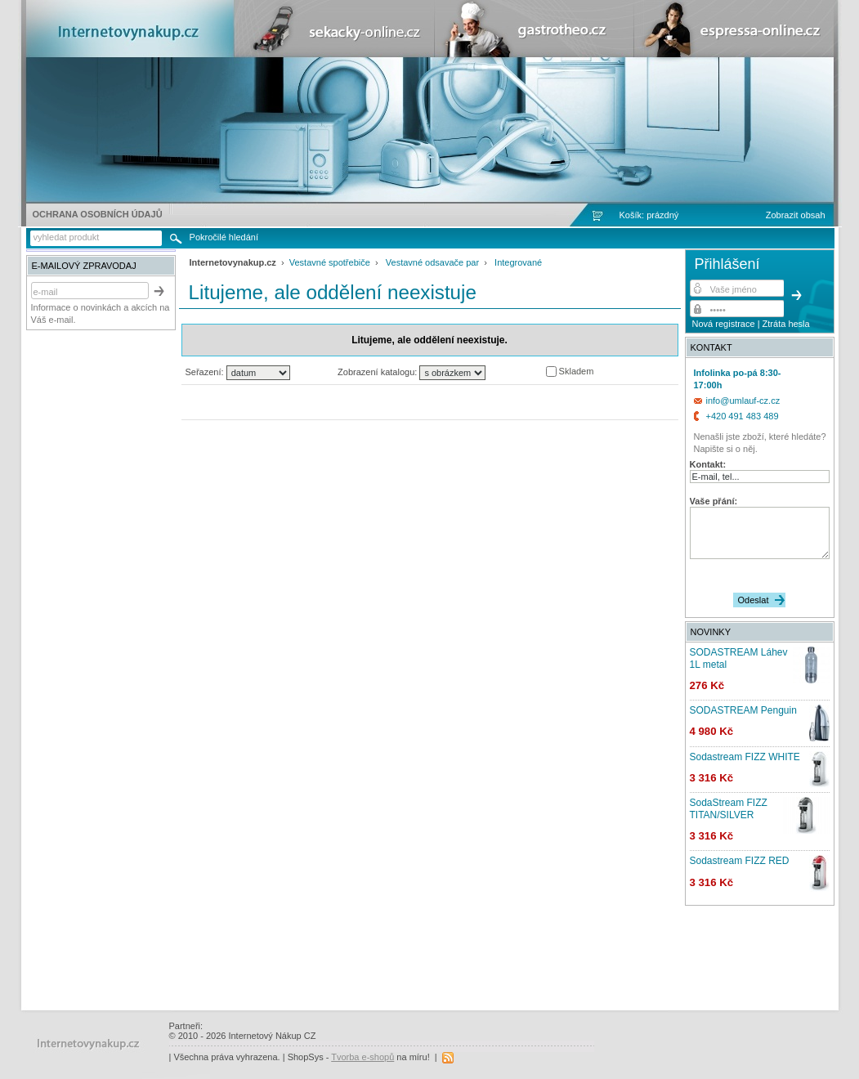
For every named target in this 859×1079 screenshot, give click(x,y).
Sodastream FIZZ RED (740, 860)
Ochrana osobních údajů (98, 214)
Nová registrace (723, 324)
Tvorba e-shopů (362, 1057)
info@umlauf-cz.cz (743, 400)
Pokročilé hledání (224, 237)
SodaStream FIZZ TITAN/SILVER (728, 808)
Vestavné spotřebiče (329, 262)
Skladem (575, 371)
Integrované (518, 262)
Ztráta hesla (786, 324)
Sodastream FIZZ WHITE (745, 757)
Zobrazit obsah (795, 215)
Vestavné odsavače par (432, 262)
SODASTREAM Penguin (743, 710)
